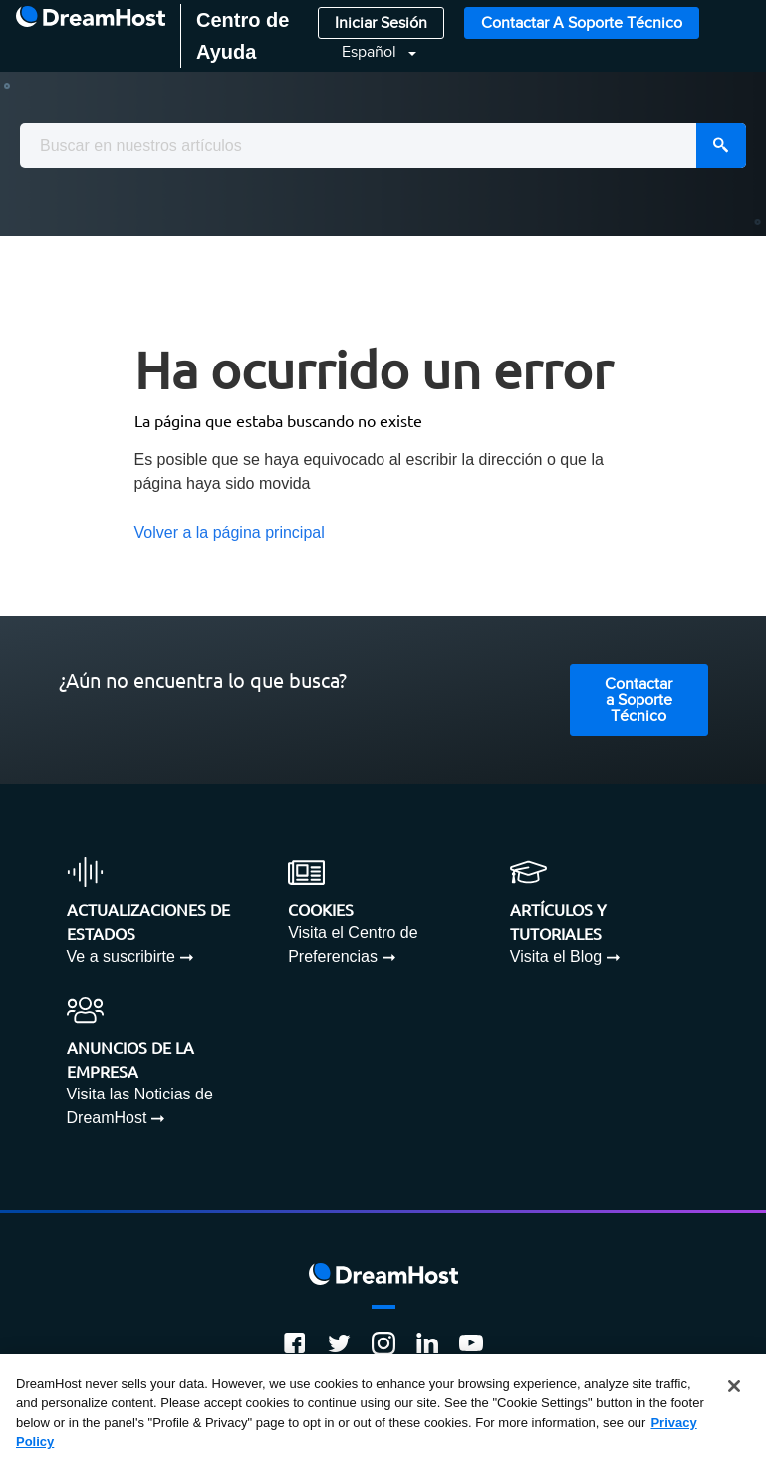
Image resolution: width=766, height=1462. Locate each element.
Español (371, 52)
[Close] (734, 1386)
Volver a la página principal (229, 532)
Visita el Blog (556, 956)
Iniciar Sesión (381, 23)
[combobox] (383, 145)
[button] (367, 52)
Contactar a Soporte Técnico (581, 23)
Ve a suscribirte (121, 956)
